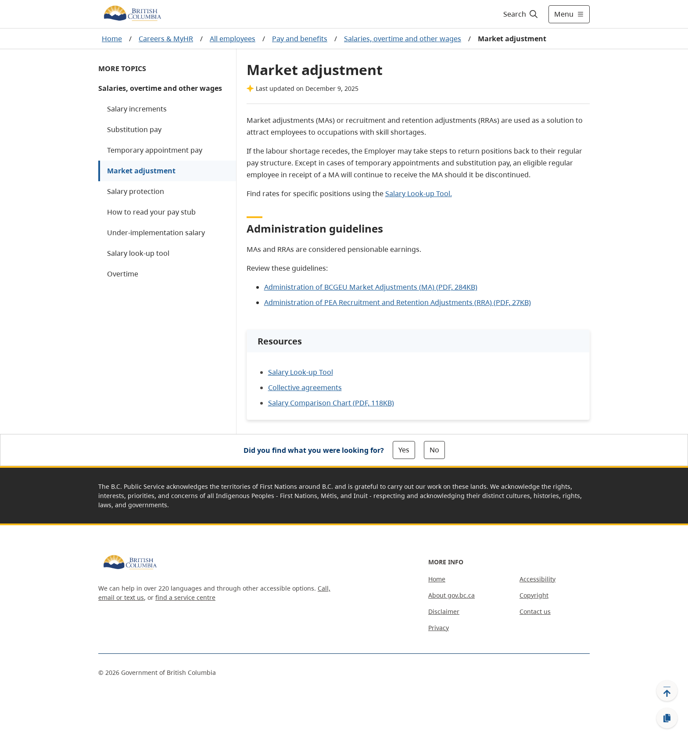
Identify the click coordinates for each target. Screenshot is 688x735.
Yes (403, 450)
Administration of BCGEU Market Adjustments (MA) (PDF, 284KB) (370, 287)
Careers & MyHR (166, 38)
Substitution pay (134, 129)
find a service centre (185, 597)
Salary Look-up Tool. (418, 193)
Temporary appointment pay (154, 150)
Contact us (535, 611)
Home (112, 38)
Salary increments (137, 109)
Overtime (122, 274)
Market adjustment (141, 171)
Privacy (438, 628)
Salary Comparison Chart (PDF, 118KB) (331, 403)
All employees (232, 38)
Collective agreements (305, 387)
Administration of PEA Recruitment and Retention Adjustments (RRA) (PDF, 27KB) (397, 302)
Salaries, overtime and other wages (402, 38)
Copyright (534, 595)
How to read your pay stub (151, 212)
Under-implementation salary (156, 232)
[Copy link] (666, 718)
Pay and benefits (299, 38)
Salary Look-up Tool (300, 372)
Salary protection (135, 191)
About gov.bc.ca (451, 595)
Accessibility (537, 579)
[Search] (521, 14)
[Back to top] (666, 690)
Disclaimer (443, 611)
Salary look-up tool (138, 253)
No (434, 450)
